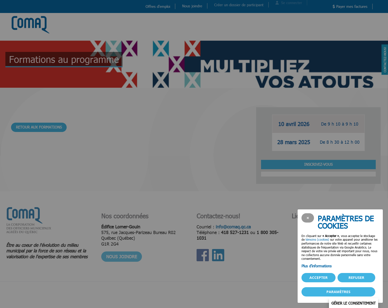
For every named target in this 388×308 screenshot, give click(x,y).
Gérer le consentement (353, 303)
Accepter (318, 277)
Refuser (356, 277)
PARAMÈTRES (338, 291)
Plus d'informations (316, 265)
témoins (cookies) (317, 239)
